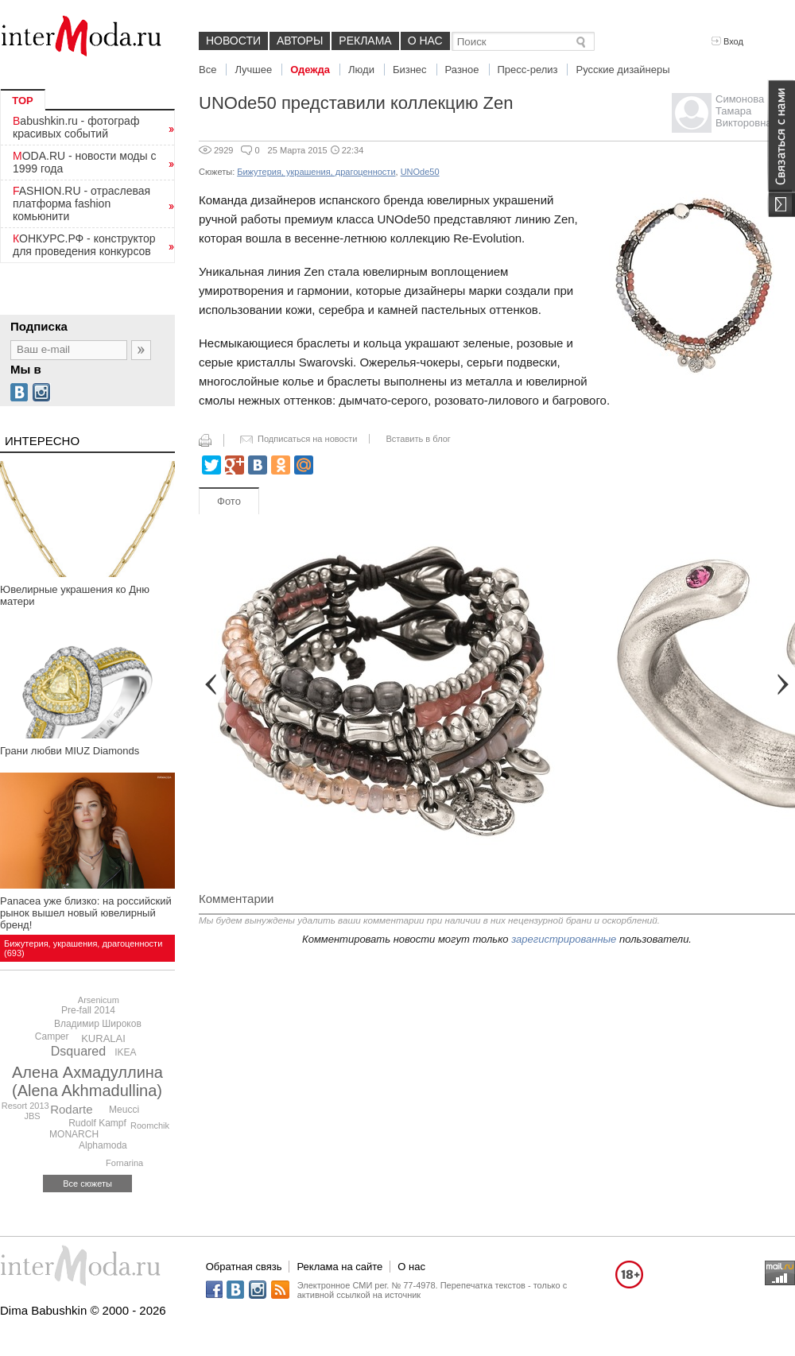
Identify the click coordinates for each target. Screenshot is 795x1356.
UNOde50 (420, 171)
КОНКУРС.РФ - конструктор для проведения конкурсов (84, 245)
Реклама (365, 40)
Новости (233, 40)
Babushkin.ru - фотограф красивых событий (76, 127)
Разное (462, 70)
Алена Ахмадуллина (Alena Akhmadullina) (87, 1081)
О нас (425, 40)
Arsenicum (98, 1000)
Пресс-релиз (528, 70)
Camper (52, 1036)
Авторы (300, 40)
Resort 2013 (25, 1105)
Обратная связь (244, 1267)
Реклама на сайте (339, 1267)
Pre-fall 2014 (88, 1010)
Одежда (310, 70)
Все (207, 70)
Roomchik (149, 1125)
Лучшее (253, 70)
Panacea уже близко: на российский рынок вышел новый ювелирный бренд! (86, 913)
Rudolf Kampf (97, 1123)
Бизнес (410, 70)
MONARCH (74, 1134)
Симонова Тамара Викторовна (744, 111)
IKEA (125, 1052)
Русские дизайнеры (622, 70)
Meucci (124, 1109)
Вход (727, 41)
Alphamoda (103, 1145)
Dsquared (78, 1051)
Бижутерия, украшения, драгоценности (316, 171)
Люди (361, 70)
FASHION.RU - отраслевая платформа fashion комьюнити (81, 203)
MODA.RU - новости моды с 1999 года (85, 162)
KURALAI (103, 1038)
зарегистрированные (563, 939)
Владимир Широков (98, 1023)
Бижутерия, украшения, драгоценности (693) (83, 948)
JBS (32, 1116)
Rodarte (71, 1109)
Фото (229, 501)
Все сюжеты (87, 1183)
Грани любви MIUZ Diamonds (69, 751)
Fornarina (124, 1163)
